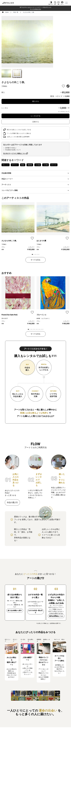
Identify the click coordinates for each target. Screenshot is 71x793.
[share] (67, 86)
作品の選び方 (12, 502)
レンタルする (35, 116)
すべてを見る (35, 260)
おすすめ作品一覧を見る (35, 611)
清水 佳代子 (5, 318)
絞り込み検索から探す (15, 610)
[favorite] (63, 86)
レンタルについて (63, 111)
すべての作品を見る (35, 9)
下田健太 (4, 86)
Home (6, 12)
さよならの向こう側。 (29, 12)
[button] (35, 173)
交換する (35, 122)
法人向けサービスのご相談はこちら (14, 153)
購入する (35, 101)
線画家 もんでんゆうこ (43, 318)
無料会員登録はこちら (56, 616)
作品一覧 (15, 12)
